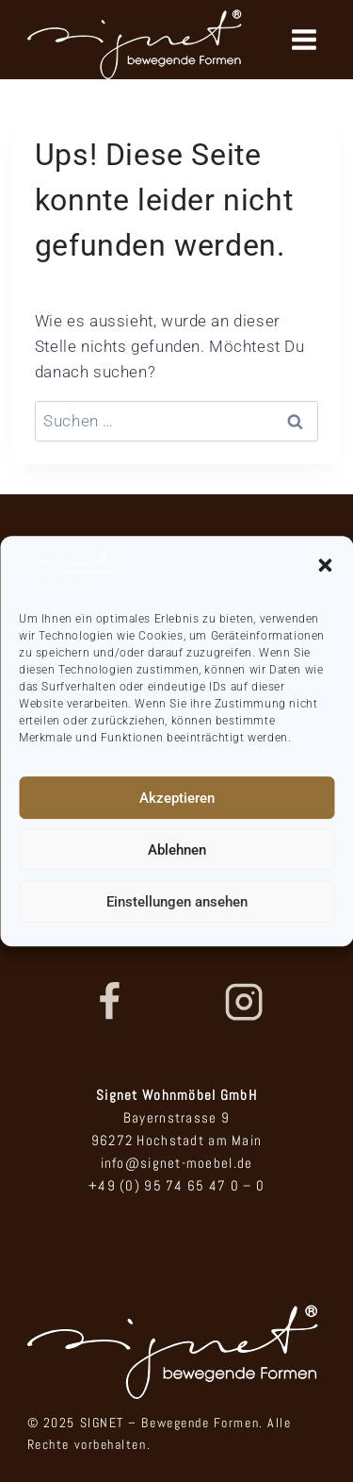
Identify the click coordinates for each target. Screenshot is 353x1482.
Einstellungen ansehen (177, 901)
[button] (324, 565)
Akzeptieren (177, 798)
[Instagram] (243, 1001)
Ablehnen (177, 849)
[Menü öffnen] (303, 39)
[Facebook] (108, 1001)
